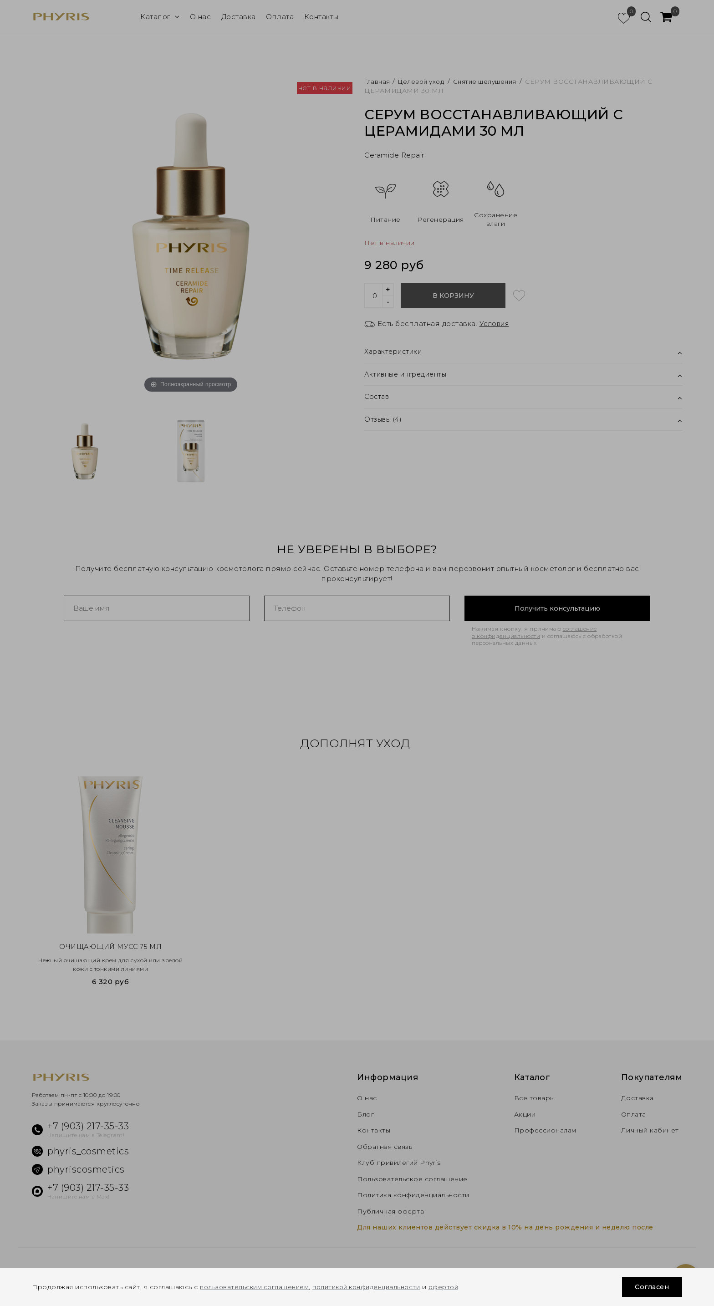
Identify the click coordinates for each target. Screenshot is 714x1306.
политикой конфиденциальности (375, 1287)
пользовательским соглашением (257, 1287)
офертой (458, 1287)
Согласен (650, 1286)
